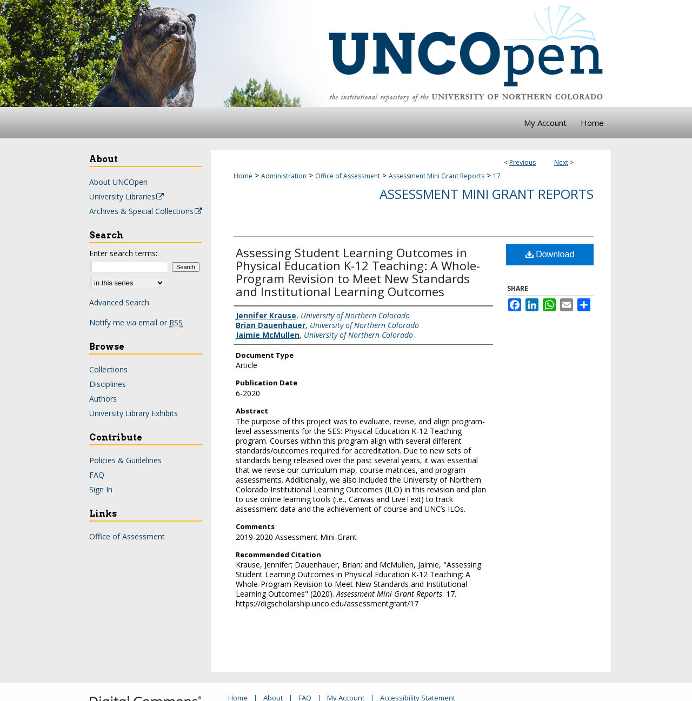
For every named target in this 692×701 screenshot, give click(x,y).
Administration (284, 176)
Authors (103, 398)
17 (497, 176)
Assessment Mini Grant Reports (436, 176)
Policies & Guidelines (125, 460)
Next (561, 162)
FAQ (96, 475)
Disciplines (107, 384)
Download (550, 254)
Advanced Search (119, 302)
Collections (108, 369)
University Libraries (127, 196)
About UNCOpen (118, 182)
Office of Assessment (347, 176)
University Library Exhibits (133, 413)
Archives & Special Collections (146, 211)
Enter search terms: (123, 253)
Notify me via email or (136, 322)
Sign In (100, 489)
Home (243, 176)
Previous (522, 162)
